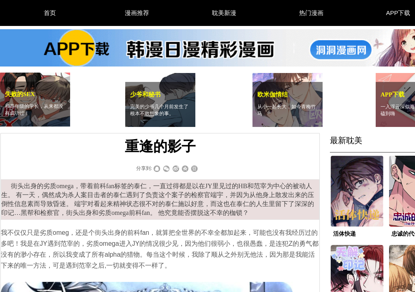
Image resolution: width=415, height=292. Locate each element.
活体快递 (344, 234)
